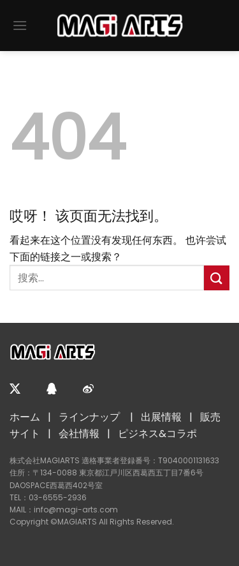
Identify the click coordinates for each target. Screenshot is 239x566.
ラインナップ (89, 417)
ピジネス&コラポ (157, 433)
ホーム (25, 417)
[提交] (216, 277)
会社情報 (79, 433)
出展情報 (161, 417)
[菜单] (19, 25)
